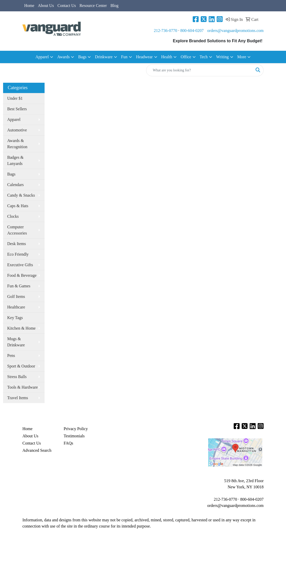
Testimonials (74, 436)
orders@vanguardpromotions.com (235, 30)
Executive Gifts (20, 265)
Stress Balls (17, 376)
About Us (46, 5)
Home (29, 5)
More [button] (241, 57)
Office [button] (186, 57)
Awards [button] (63, 57)
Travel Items (17, 398)
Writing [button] (222, 57)
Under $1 (15, 98)
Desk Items (16, 243)
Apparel (14, 119)
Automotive (17, 130)
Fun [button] (124, 57)
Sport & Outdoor (21, 366)
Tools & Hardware (22, 387)
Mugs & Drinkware (16, 342)
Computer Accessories (17, 230)
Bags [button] (82, 57)
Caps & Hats (17, 206)
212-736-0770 (165, 30)
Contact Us (66, 5)
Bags (11, 174)
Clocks (13, 216)
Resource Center (93, 5)
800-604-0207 (192, 30)
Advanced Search (36, 450)
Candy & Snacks (21, 195)
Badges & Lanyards (15, 160)
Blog (115, 5)
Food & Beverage (22, 275)
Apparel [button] (42, 57)
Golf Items (16, 296)
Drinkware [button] (103, 57)
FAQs (68, 443)
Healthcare (16, 307)
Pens (11, 355)
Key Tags (15, 317)
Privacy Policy (76, 429)
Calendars (15, 184)
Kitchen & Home (21, 328)
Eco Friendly (18, 254)
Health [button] (166, 57)
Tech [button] (204, 57)
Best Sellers (17, 109)
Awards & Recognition (17, 143)
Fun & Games (18, 286)
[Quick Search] (199, 70)
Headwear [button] (144, 57)
